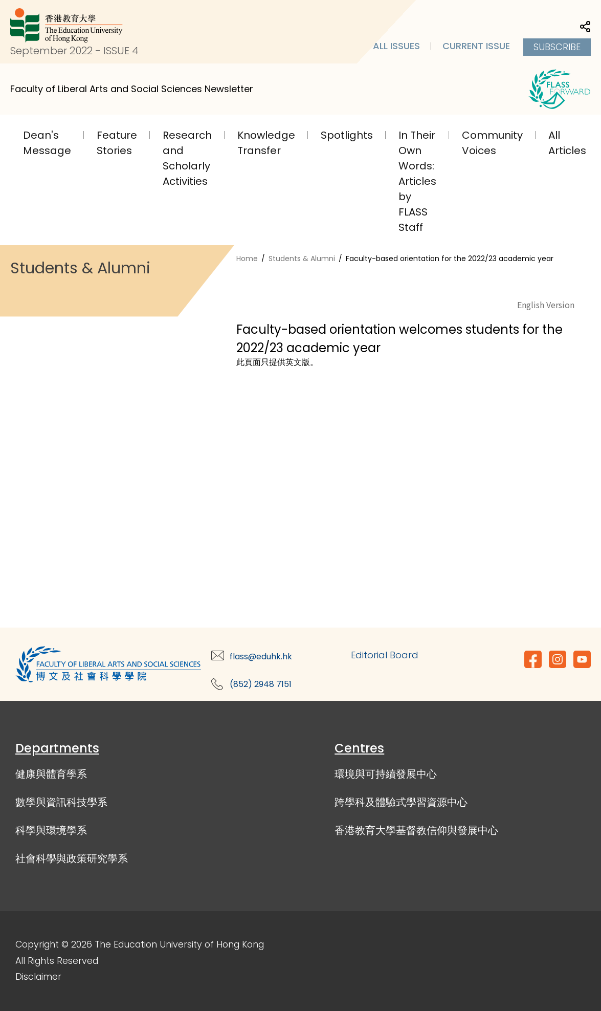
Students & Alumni (302, 258)
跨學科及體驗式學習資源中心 (401, 802)
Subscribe (557, 46)
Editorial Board (384, 655)
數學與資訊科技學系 (61, 802)
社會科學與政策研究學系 (71, 858)
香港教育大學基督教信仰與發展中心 (416, 830)
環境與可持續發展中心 (386, 774)
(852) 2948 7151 (261, 684)
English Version (545, 304)
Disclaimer (38, 977)
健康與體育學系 (51, 774)
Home (247, 258)
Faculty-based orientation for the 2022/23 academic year (449, 258)
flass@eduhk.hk (261, 656)
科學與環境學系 (51, 830)
